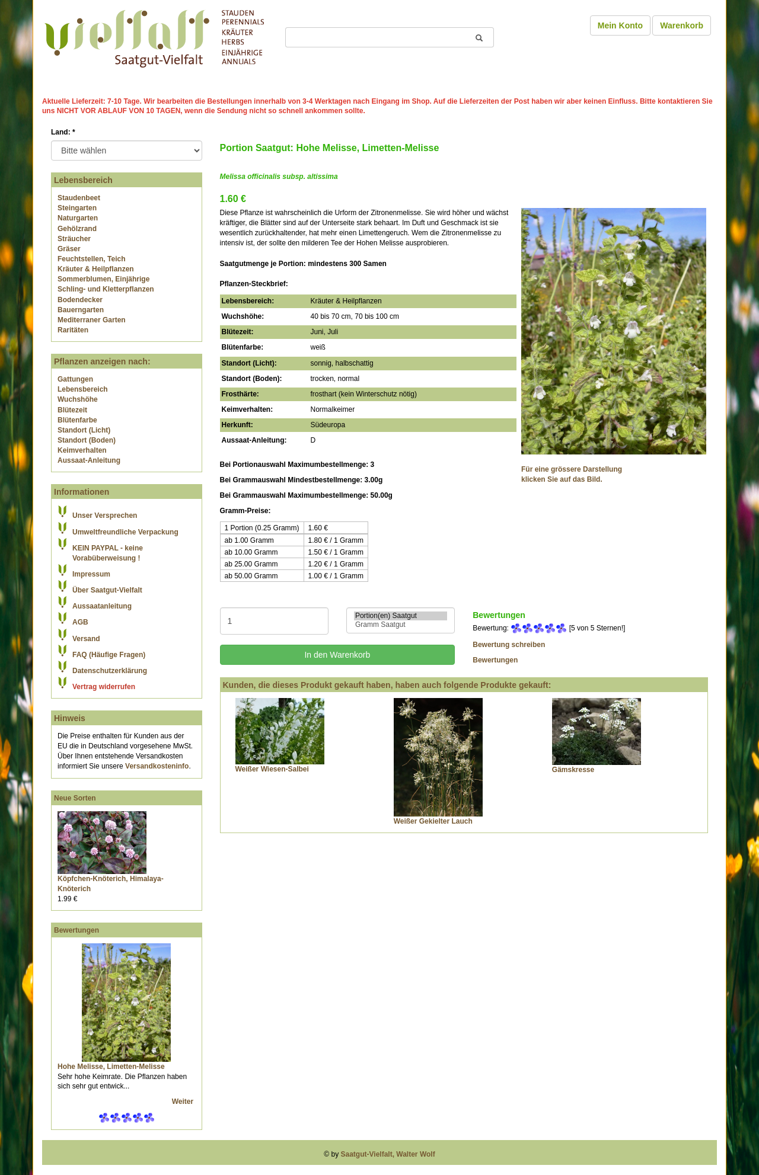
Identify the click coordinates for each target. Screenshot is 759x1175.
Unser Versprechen (104, 515)
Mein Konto (620, 25)
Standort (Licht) (84, 430)
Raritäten (73, 330)
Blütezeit (72, 410)
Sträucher (74, 239)
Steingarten (77, 208)
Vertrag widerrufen (103, 687)
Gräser (69, 249)
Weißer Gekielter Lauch (433, 821)
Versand (86, 639)
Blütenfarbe (77, 420)
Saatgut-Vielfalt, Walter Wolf (388, 1154)
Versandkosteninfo (157, 766)
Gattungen (75, 379)
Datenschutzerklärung (109, 671)
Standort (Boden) (87, 440)
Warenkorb (681, 25)
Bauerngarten (81, 310)
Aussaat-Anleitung (89, 460)
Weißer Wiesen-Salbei (272, 769)
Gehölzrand (77, 229)
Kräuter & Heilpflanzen (96, 269)
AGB (80, 622)
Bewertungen (76, 930)
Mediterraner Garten (92, 320)
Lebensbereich (83, 389)
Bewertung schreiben (509, 645)
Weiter (184, 1101)
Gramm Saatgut (400, 624)
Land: (63, 132)
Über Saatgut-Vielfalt (107, 590)
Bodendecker (80, 300)
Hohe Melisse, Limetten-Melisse (111, 1066)
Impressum (91, 574)
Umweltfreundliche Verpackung (125, 532)
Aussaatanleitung (102, 606)
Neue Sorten (75, 798)
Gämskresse (573, 770)
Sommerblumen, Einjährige (103, 279)
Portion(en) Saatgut (400, 615)
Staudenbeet (79, 198)
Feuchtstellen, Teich (91, 259)
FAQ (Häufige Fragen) (108, 655)
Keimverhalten (82, 450)
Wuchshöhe (78, 399)
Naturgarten (78, 218)
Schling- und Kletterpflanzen (106, 289)
